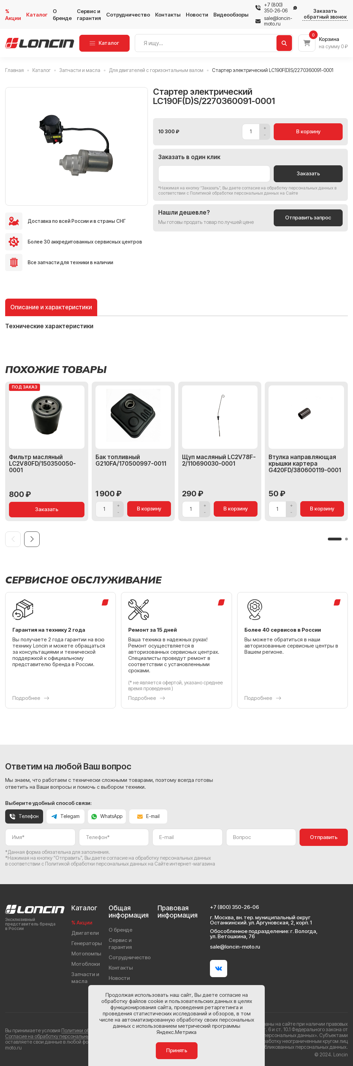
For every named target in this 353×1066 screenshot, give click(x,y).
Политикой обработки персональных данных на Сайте (244, 193)
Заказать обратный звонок (325, 14)
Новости (197, 14)
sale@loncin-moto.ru (273, 21)
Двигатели (85, 933)
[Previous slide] (13, 539)
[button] (335, 539)
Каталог (37, 14)
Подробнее (30, 698)
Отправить (323, 837)
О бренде (62, 14)
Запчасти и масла (85, 977)
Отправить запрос (308, 217)
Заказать (308, 173)
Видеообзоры (231, 14)
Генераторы (86, 943)
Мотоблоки (85, 964)
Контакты (168, 14)
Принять (176, 1050)
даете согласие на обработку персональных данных (281, 187)
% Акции (13, 14)
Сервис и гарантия (89, 14)
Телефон (24, 816)
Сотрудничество (128, 14)
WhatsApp (106, 816)
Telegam (65, 816)
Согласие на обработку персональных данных (57, 1036)
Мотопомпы (86, 953)
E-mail (148, 816)
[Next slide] (32, 539)
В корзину (308, 131)
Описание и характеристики (51, 307)
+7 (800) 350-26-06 (276, 7)
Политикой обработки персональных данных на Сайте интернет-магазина (130, 864)
